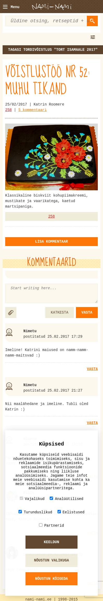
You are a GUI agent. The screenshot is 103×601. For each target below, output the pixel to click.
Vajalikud (32, 499)
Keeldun (51, 542)
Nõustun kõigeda (51, 579)
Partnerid (51, 525)
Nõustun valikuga (51, 560)
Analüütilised (66, 499)
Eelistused (71, 512)
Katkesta (59, 312)
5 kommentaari (32, 110)
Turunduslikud (35, 512)
